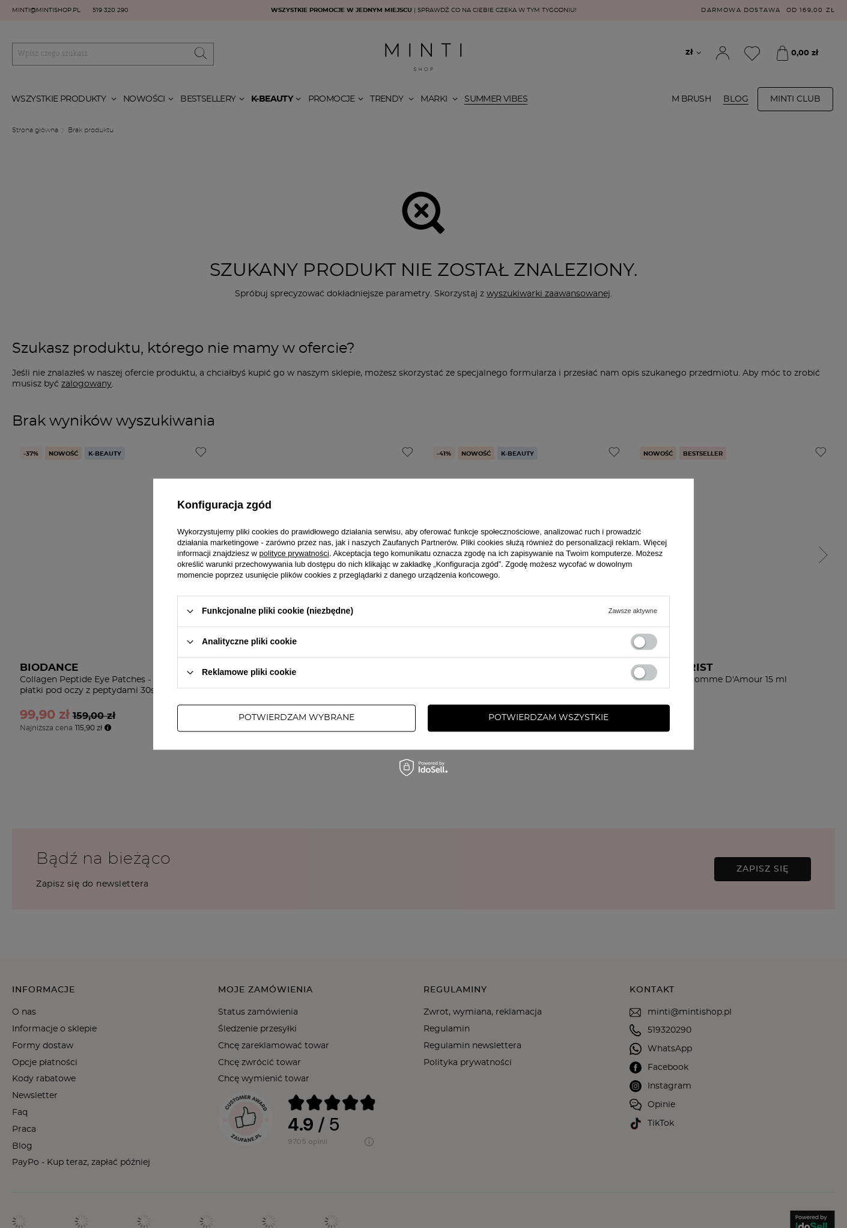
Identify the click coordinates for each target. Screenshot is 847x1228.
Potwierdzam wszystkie (548, 717)
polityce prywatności (294, 553)
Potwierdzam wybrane (296, 717)
